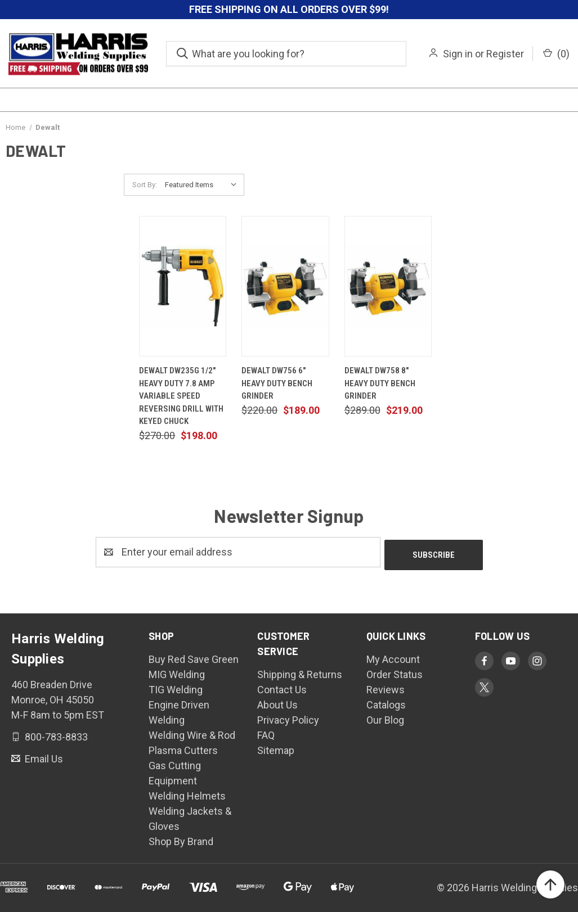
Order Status (394, 672)
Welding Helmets (187, 793)
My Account (393, 656)
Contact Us (282, 687)
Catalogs (386, 702)
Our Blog (385, 717)
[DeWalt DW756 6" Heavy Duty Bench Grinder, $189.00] (285, 286)
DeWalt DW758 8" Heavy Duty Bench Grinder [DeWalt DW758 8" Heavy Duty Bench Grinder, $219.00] (379, 383)
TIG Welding (176, 687)
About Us (277, 702)
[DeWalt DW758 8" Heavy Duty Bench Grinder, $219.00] (388, 286)
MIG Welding (177, 672)
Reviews (385, 687)
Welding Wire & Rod (192, 732)
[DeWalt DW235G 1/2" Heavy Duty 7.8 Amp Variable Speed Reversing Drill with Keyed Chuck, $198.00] (182, 286)
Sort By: (144, 184)
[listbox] (203, 185)
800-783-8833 (55, 734)
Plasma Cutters (183, 747)
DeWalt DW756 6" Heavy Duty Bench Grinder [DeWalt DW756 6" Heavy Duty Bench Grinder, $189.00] (276, 383)
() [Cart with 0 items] (556, 54)
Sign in (458, 54)
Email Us (43, 755)
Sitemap (275, 747)
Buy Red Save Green (194, 656)
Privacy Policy (288, 717)
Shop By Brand (181, 839)
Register (505, 54)
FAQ (266, 732)
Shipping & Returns (299, 672)
